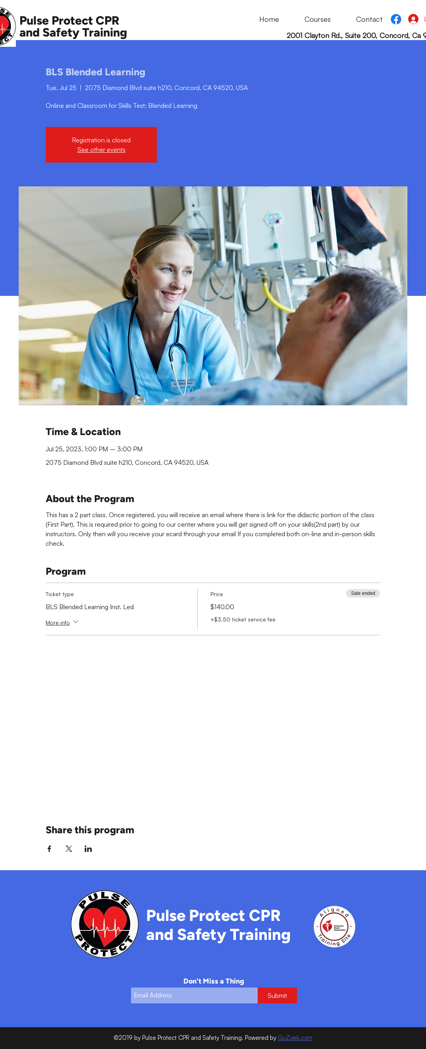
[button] (309, 19)
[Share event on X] (69, 849)
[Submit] (277, 995)
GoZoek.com (295, 1037)
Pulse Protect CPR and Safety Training (73, 26)
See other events (101, 149)
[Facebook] (396, 19)
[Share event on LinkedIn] (88, 849)
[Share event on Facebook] (49, 849)
